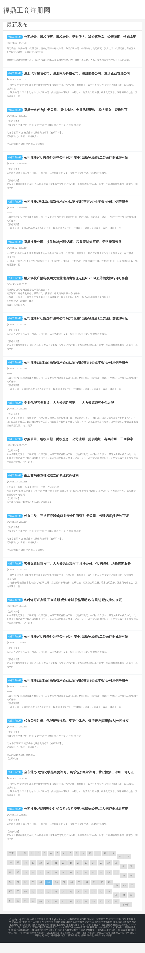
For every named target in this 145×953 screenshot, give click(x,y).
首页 (11, 866)
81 (116, 908)
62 (102, 895)
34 (18, 885)
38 (48, 886)
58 (71, 895)
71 (40, 905)
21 (48, 876)
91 (63, 915)
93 (78, 915)
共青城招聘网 (108, 935)
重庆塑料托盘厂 (89, 941)
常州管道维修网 (52, 935)
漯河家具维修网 (41, 937)
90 (56, 915)
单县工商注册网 (36, 935)
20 (40, 876)
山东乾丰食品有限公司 (108, 941)
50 (10, 895)
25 (78, 876)
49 (131, 889)
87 (33, 914)
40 (63, 886)
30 (116, 876)
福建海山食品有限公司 (101, 939)
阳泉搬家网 (78, 935)
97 (108, 915)
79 (101, 905)
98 (116, 915)
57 (64, 895)
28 (101, 876)
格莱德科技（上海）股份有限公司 (79, 944)
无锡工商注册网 (20, 935)
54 (40, 895)
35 (25, 886)
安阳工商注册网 (54, 944)
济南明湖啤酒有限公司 (22, 941)
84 (10, 914)
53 (33, 895)
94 (86, 915)
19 (33, 876)
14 (120, 870)
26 (86, 876)
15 (128, 870)
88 (40, 915)
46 (108, 886)
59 (79, 895)
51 (18, 895)
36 (33, 886)
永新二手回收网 (121, 944)
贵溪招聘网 (66, 935)
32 (131, 879)
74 (63, 905)
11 (97, 866)
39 (56, 886)
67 (10, 904)
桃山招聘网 (83, 946)
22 (56, 876)
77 (86, 905)
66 (132, 899)
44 (93, 886)
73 (56, 905)
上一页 (22, 866)
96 (101, 915)
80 (108, 905)
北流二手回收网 (105, 944)
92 (71, 915)
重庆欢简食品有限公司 (34, 944)
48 (124, 889)
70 (33, 905)
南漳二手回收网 (69, 946)
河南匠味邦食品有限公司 (44, 939)
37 (40, 886)
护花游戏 (101, 932)
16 (10, 876)
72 (48, 905)
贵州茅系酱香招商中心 (69, 941)
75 (71, 905)
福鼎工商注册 (15, 36)
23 (63, 876)
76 (78, 905)
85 (18, 914)
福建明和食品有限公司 (46, 941)
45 (101, 886)
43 (86, 886)
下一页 (126, 918)
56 (56, 895)
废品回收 (91, 932)
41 (71, 886)
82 (124, 908)
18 (25, 876)
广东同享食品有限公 (95, 937)
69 (25, 905)
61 (94, 895)
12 (105, 866)
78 (93, 905)
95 (93, 915)
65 (124, 899)
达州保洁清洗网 (93, 935)
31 (124, 879)
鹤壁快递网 (27, 937)
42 (78, 886)
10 (90, 866)
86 (25, 914)
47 (116, 886)
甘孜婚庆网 (107, 946)
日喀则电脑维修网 (59, 937)
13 (113, 866)
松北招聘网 (95, 946)
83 (131, 908)
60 (87, 895)
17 (18, 876)
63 (109, 895)
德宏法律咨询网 (76, 937)
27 (93, 876)
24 (71, 876)
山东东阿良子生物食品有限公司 (73, 939)
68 (18, 904)
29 (108, 876)
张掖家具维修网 (123, 935)
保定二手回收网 (52, 946)
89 (48, 915)
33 (10, 885)
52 (25, 895)
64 (117, 899)
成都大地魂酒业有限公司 (118, 937)
